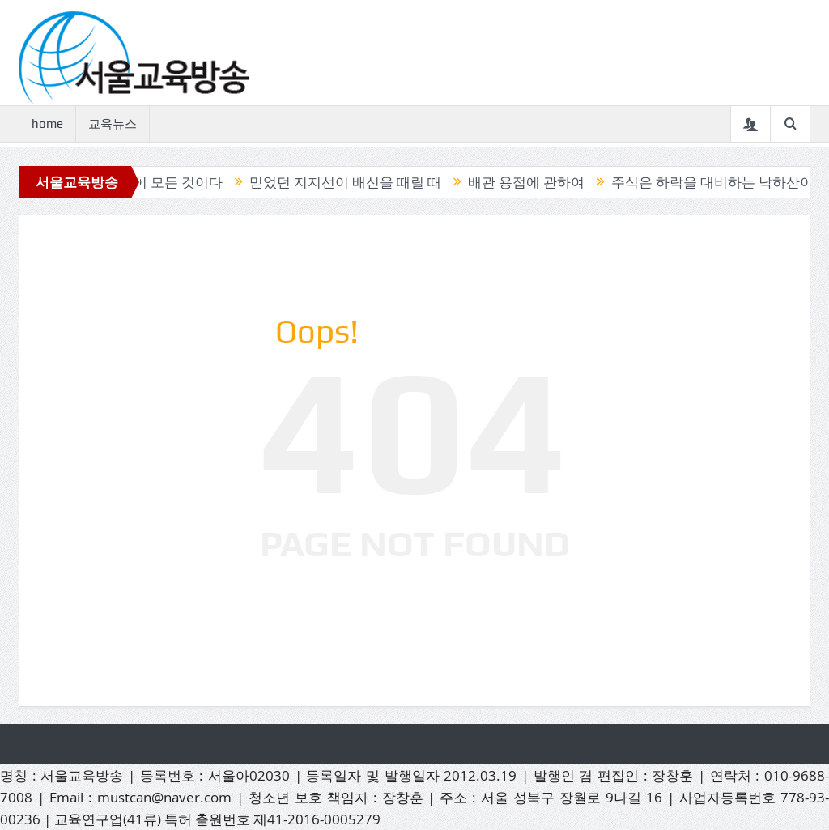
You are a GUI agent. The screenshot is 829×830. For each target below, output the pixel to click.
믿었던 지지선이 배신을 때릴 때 (348, 182)
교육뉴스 (112, 124)
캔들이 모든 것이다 (167, 182)
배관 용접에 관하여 (529, 182)
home (47, 124)
